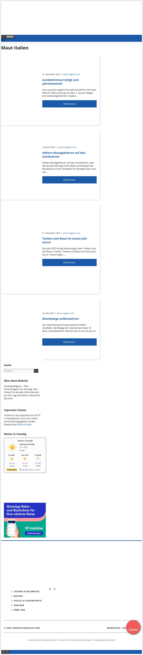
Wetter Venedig (25, 440)
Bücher (18, 596)
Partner (19, 605)
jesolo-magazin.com (67, 147)
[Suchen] (36, 371)
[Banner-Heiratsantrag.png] (57, 29)
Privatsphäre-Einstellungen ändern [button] (42, 640)
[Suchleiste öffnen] (3, 40)
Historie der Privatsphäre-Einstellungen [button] (75, 640)
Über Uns (19, 610)
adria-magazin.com (71, 74)
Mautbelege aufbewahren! (60, 319)
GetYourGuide (24, 424)
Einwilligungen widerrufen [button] (104, 640)
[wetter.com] (11, 470)
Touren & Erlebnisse (27, 591)
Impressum (113, 628)
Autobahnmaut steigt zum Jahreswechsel (60, 81)
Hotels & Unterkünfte (28, 600)
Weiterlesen (69, 103)
